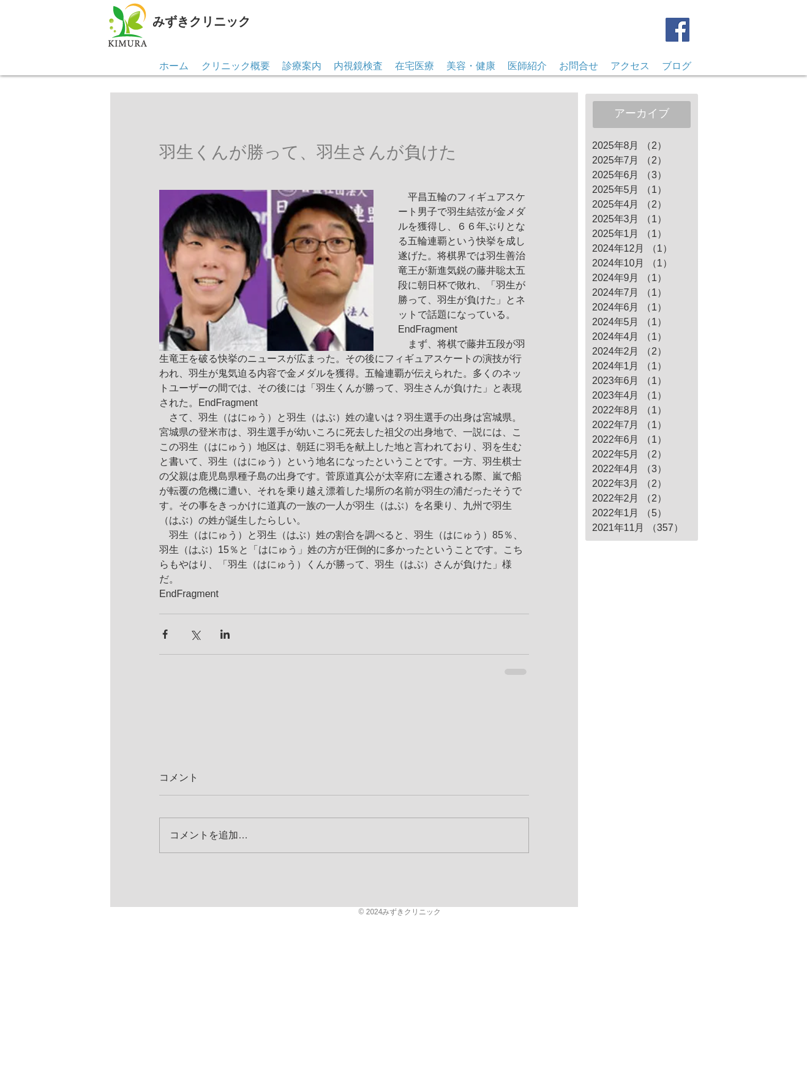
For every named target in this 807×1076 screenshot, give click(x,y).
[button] (578, 66)
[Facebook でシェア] (165, 634)
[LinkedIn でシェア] (225, 634)
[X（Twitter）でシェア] (195, 634)
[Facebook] (677, 30)
